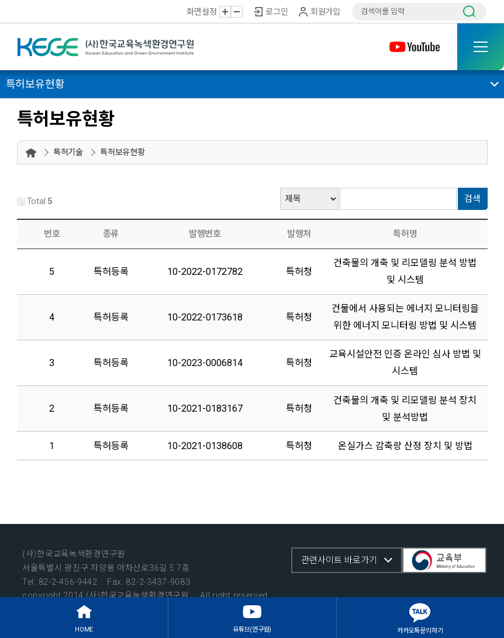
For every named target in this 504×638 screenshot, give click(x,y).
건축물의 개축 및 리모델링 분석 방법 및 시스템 (405, 271)
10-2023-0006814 (205, 362)
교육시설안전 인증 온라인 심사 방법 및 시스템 (405, 363)
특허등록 (111, 271)
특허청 (299, 271)
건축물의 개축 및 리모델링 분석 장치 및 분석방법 (405, 409)
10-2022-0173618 (205, 317)
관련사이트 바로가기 (339, 560)
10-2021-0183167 (205, 408)
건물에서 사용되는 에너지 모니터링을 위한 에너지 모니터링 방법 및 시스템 (405, 317)
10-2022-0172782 (205, 271)
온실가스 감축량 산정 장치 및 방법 (405, 445)
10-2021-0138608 (205, 445)
